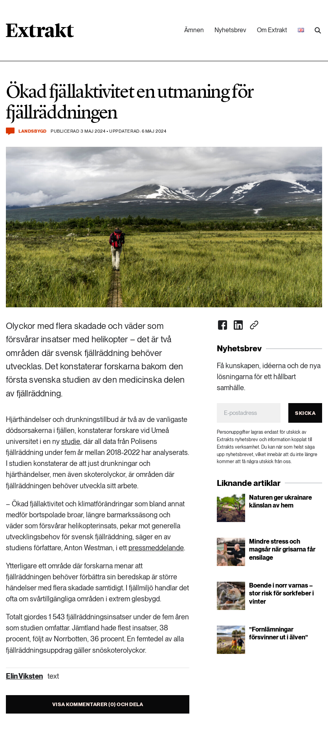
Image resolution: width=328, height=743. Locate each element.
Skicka (305, 413)
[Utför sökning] (318, 30)
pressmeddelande (156, 548)
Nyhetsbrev (230, 30)
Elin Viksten (24, 676)
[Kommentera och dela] (10, 131)
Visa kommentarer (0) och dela (97, 704)
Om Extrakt (272, 30)
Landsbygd (32, 131)
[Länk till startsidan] (40, 33)
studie (70, 441)
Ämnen (194, 30)
